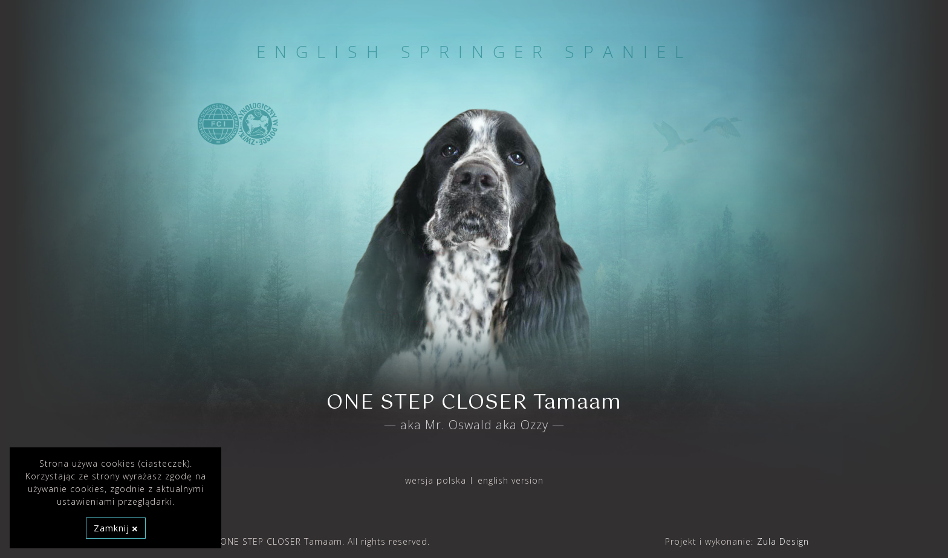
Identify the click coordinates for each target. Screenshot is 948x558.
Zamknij (116, 528)
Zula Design (783, 541)
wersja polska (435, 480)
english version (511, 480)
